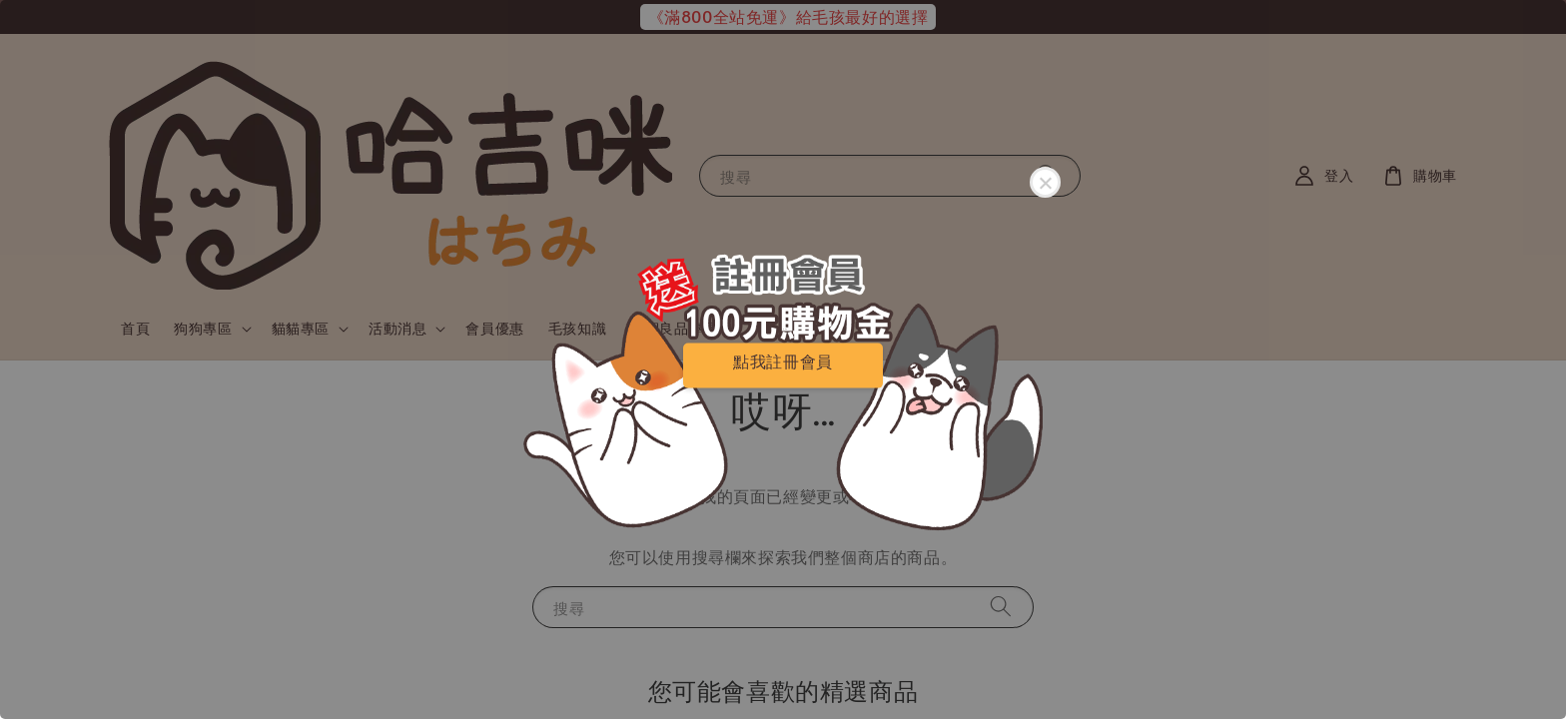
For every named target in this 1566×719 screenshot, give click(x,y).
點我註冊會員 (783, 361)
